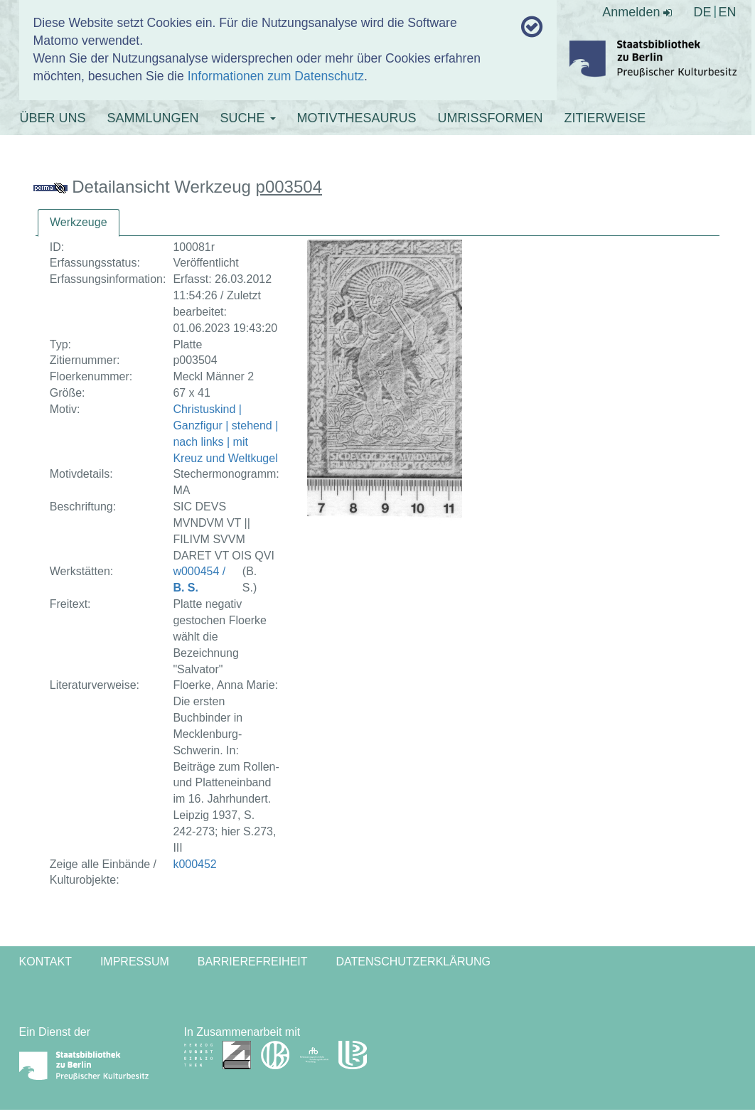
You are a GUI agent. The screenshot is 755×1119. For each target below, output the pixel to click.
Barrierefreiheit (253, 961)
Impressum (134, 961)
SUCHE (248, 118)
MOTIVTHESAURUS (357, 118)
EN (727, 12)
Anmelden (637, 12)
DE (702, 12)
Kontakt (45, 961)
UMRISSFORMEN (490, 118)
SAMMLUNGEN (153, 118)
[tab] (78, 223)
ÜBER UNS (53, 118)
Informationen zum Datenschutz (276, 76)
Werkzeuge (78, 222)
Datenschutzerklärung (413, 961)
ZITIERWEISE (605, 118)
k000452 (194, 864)
